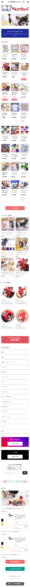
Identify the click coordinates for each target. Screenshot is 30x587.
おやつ (3, 382)
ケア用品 (3, 421)
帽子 (2, 357)
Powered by (15, 578)
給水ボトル (4, 372)
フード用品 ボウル (6, 401)
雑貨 (2, 431)
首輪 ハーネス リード (6, 362)
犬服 (2, 352)
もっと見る (15, 208)
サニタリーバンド (5, 416)
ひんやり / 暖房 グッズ (7, 396)
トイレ (2, 426)
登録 (25, 472)
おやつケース (4, 377)
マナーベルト (4, 411)
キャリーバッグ (5, 391)
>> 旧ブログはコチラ (15, 569)
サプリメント (4, 387)
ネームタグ (4, 367)
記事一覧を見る (15, 562)
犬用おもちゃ (4, 406)
